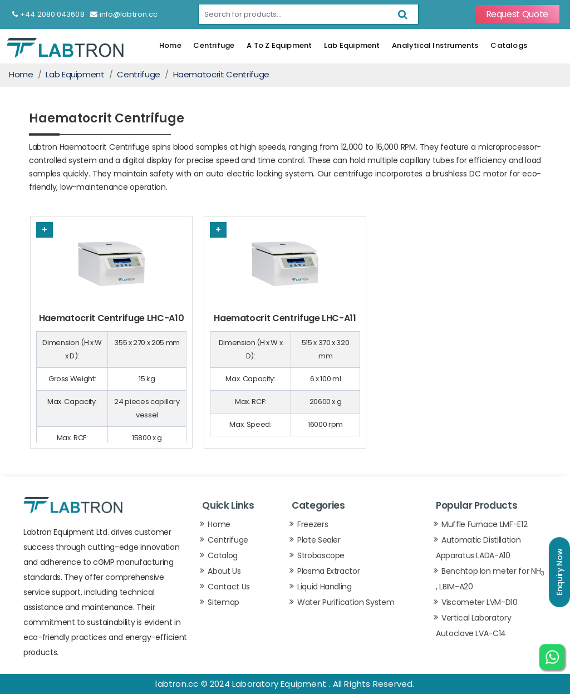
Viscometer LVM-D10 (479, 602)
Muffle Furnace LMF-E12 (484, 524)
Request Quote (517, 14)
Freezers (312, 524)
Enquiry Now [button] (559, 572)
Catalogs (508, 45)
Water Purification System (345, 602)
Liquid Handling (324, 586)
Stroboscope (321, 555)
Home (170, 45)
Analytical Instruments (435, 45)
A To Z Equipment (279, 45)
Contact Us (229, 586)
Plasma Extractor (328, 571)
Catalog (223, 555)
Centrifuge (213, 45)
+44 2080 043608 (48, 14)
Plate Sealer (319, 539)
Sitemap (223, 602)
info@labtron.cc (124, 14)
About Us (224, 571)
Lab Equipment (352, 45)
